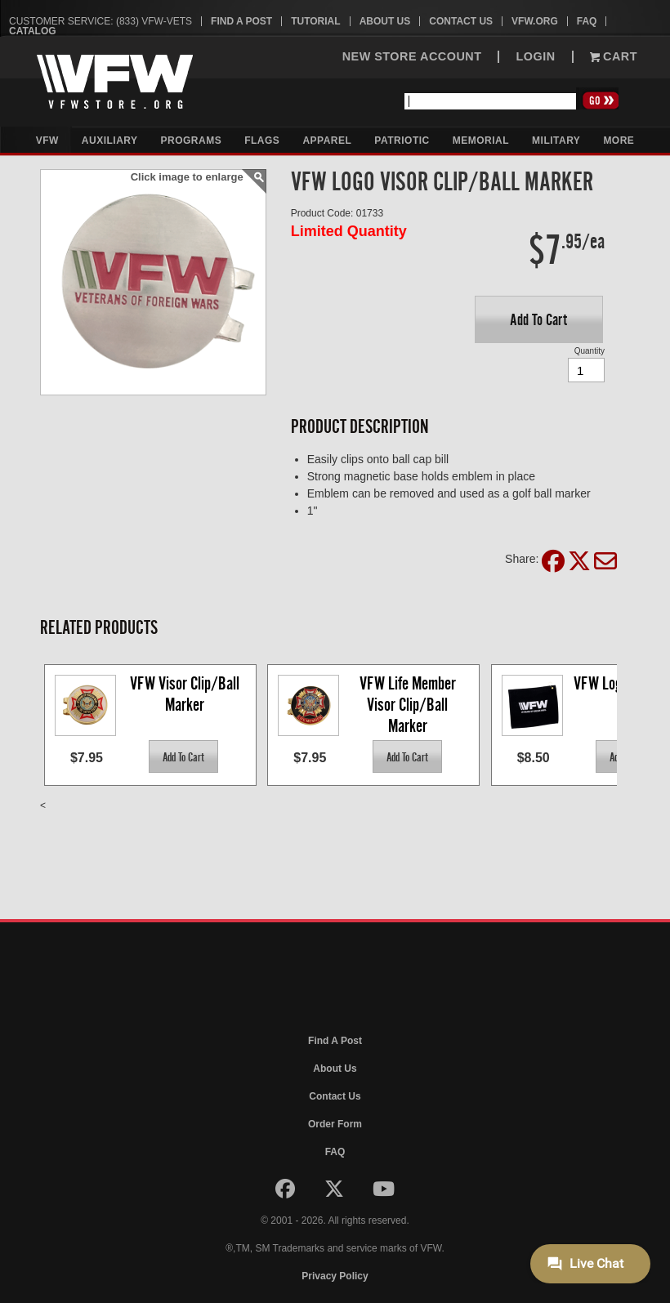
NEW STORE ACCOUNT (412, 57)
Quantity (589, 350)
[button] (539, 319)
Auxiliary (110, 140)
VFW (47, 140)
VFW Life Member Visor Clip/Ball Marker (409, 703)
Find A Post (241, 21)
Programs (191, 140)
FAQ (587, 21)
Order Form (335, 1124)
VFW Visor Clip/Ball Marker (186, 694)
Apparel (326, 140)
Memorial (481, 140)
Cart (613, 57)
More (618, 140)
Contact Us (461, 21)
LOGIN (535, 57)
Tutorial (315, 21)
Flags (261, 140)
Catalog (32, 31)
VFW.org (534, 21)
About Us (385, 21)
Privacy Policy (335, 1276)
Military (556, 140)
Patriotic (401, 140)
